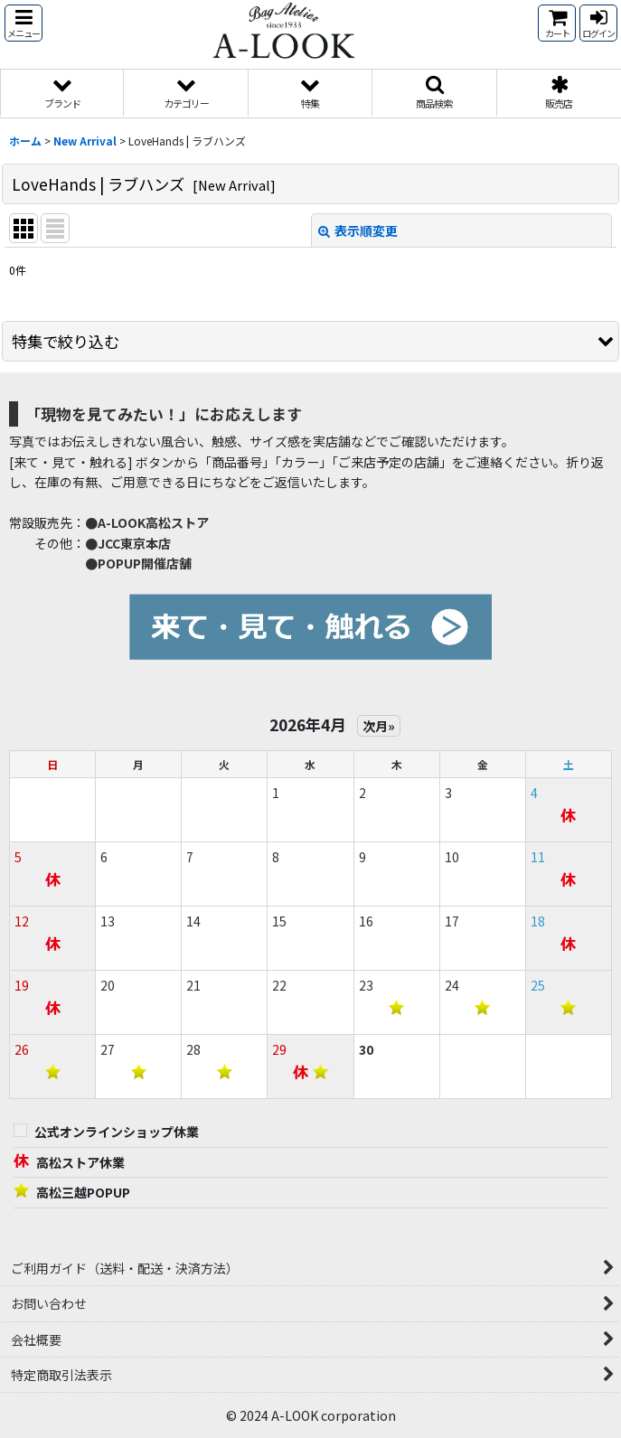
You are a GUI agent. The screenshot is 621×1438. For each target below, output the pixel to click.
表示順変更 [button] (358, 230)
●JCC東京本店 (128, 543)
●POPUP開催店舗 (138, 563)
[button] (23, 23)
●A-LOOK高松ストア (147, 522)
